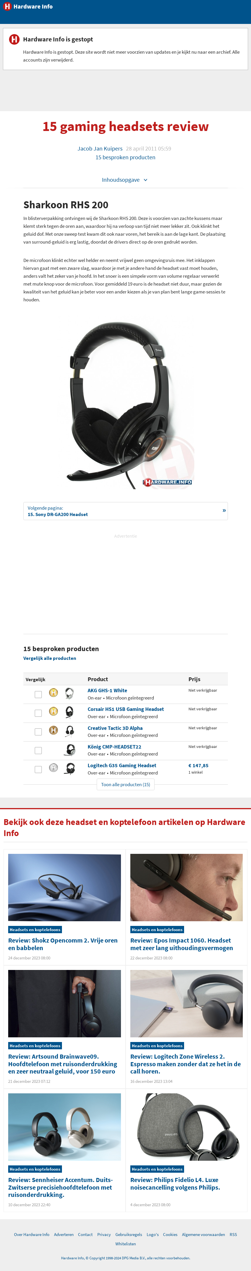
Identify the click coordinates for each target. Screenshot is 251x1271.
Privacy (104, 1234)
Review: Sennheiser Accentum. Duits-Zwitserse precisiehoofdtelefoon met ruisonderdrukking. (60, 1187)
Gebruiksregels (128, 1234)
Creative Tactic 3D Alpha (115, 728)
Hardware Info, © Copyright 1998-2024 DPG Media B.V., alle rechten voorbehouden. (125, 1258)
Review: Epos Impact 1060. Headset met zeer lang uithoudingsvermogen (181, 944)
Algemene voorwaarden (203, 1234)
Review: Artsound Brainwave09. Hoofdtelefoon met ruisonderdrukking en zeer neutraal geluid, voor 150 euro (62, 1063)
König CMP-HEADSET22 (114, 746)
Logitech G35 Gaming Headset (122, 765)
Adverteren (64, 1234)
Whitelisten (125, 1243)
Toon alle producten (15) (125, 784)
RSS (233, 1234)
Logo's (153, 1234)
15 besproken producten (125, 157)
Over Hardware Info (31, 1234)
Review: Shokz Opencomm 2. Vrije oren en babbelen (63, 944)
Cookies (170, 1234)
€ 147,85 (198, 765)
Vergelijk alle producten (49, 658)
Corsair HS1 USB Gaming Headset (126, 709)
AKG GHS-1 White (107, 690)
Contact (85, 1234)
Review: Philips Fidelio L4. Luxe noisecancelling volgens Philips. (175, 1183)
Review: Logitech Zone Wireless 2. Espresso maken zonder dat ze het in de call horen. (185, 1063)
